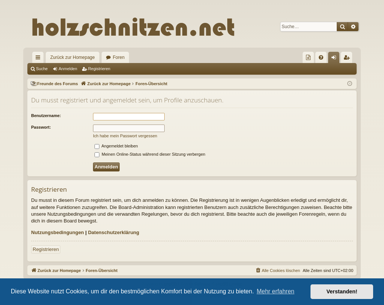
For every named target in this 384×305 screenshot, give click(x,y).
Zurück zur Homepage (72, 57)
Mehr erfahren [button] (275, 291)
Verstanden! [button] (342, 291)
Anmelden (67, 68)
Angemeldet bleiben (116, 146)
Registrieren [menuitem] (348, 59)
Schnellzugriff (39, 59)
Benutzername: (46, 115)
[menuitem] (308, 57)
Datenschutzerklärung (114, 232)
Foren (118, 57)
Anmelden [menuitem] (335, 59)
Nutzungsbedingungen (57, 232)
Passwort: (41, 127)
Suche (42, 68)
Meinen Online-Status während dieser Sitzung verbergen (149, 154)
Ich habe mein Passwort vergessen (125, 136)
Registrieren (99, 68)
